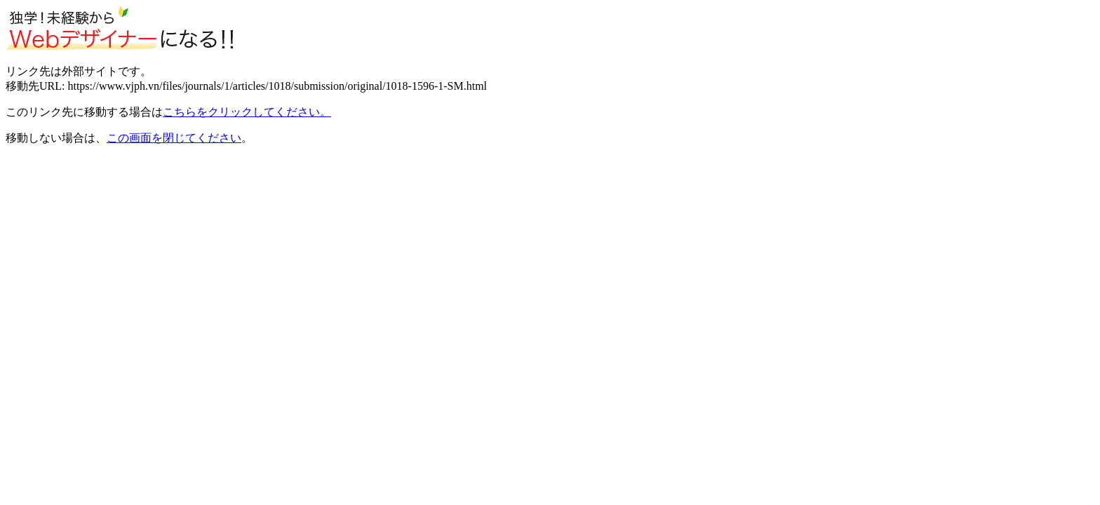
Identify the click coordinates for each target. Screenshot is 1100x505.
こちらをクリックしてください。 (247, 112)
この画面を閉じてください (174, 138)
